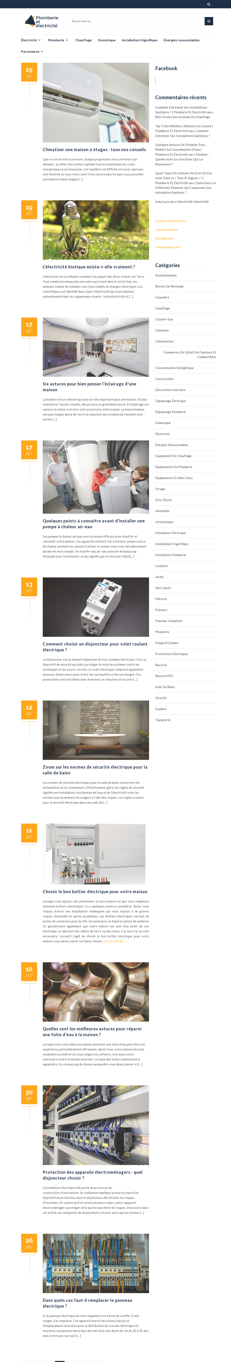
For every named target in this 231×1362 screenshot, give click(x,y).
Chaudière (162, 297)
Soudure (161, 709)
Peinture (161, 610)
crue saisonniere (166, 229)
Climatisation (164, 341)
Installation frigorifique (140, 40)
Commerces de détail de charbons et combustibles (190, 354)
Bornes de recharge (169, 286)
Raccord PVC (164, 676)
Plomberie (56, 40)
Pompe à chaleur (167, 643)
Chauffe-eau (164, 319)
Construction (164, 379)
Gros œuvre (163, 500)
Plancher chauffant (168, 621)
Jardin (159, 577)
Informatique (164, 522)
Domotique (107, 40)
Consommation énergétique (174, 368)
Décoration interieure (170, 390)
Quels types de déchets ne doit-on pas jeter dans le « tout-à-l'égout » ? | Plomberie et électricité (183, 178)
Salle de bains (165, 687)
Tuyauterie (162, 720)
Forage (160, 489)
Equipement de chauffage (173, 456)
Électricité (29, 40)
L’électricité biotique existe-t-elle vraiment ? (89, 266)
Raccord (161, 665)
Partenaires (30, 51)
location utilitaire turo (170, 221)
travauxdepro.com (167, 247)
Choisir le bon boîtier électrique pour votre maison (95, 891)
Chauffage (83, 40)
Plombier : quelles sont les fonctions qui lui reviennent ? (182, 159)
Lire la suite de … (114, 941)
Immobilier (162, 511)
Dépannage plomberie (170, 412)
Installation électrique (170, 533)
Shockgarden (164, 238)
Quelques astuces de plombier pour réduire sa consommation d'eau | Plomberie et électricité (180, 149)
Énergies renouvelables (182, 40)
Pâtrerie (161, 599)
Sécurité (161, 698)
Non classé (163, 588)
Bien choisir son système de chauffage (182, 117)
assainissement (166, 275)
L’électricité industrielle (193, 201)
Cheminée (162, 330)
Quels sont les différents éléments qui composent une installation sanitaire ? (185, 187)
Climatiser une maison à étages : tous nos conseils (94, 149)
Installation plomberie (170, 555)
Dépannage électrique (170, 401)
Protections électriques (171, 654)
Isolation (161, 566)
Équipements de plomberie (173, 467)
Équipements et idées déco (174, 478)
